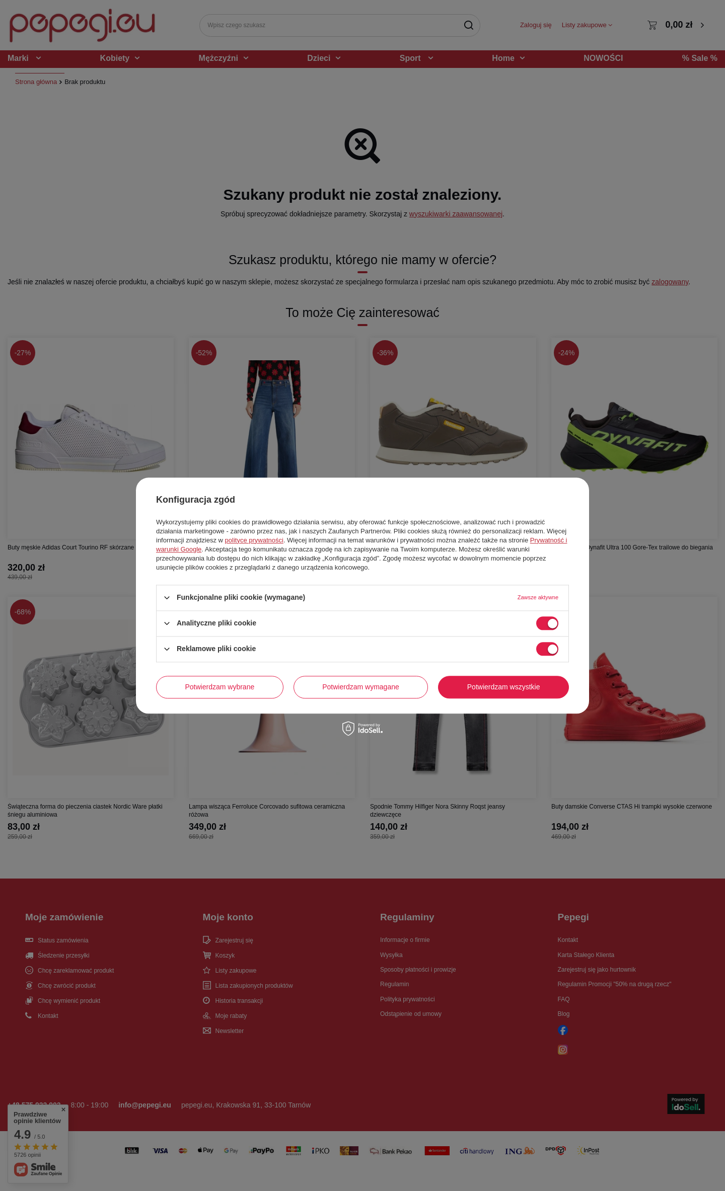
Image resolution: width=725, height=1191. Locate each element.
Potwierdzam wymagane (360, 687)
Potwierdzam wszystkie (503, 687)
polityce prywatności (254, 540)
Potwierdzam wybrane (220, 687)
